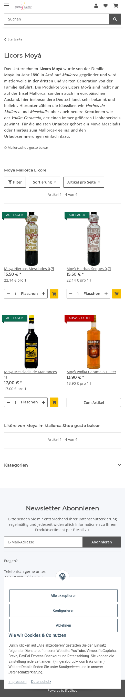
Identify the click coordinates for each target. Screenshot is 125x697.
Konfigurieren (63, 610)
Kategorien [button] (16, 465)
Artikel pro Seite (81, 182)
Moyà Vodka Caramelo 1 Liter (91, 371)
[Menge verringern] (8, 293)
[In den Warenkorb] (54, 293)
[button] (96, 6)
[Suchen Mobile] (56, 19)
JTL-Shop (71, 690)
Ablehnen (63, 625)
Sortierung (42, 182)
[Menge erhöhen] (43, 293)
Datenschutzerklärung (98, 519)
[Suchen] (115, 19)
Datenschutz (41, 682)
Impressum (17, 682)
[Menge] (15, 293)
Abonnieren (101, 542)
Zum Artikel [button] (94, 402)
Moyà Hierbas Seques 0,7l (89, 268)
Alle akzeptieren (63, 596)
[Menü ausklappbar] (6, 3)
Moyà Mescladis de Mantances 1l (30, 374)
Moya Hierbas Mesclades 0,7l (29, 268)
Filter (15, 182)
